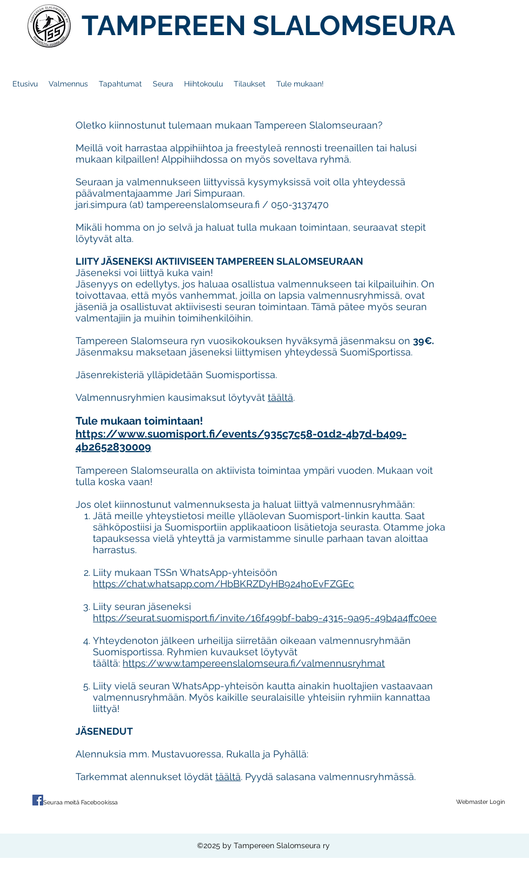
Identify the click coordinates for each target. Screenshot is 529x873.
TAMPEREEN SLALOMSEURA (268, 25)
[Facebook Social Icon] (37, 800)
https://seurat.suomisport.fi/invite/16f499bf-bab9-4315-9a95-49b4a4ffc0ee (265, 617)
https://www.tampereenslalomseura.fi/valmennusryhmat (254, 663)
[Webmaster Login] (480, 802)
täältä (280, 397)
